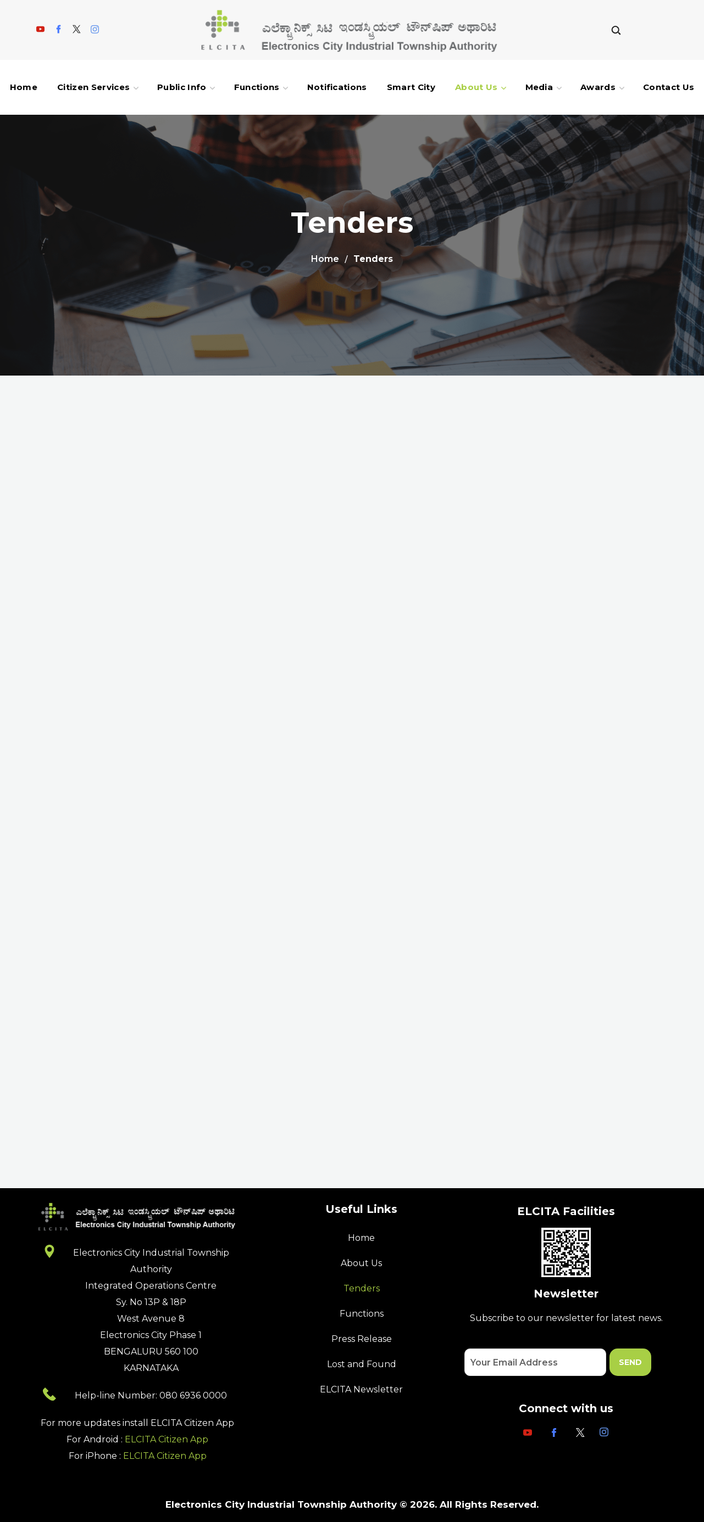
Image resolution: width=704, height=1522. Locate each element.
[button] (616, 29)
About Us (361, 1263)
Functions (362, 1313)
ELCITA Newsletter (361, 1389)
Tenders (361, 1288)
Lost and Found (361, 1364)
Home (325, 259)
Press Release (361, 1339)
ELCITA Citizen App (166, 1439)
